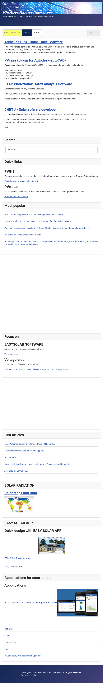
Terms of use (10, 642)
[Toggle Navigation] (3, 23)
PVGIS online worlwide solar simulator (22, 181)
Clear (37, 32)
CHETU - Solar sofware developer (30, 110)
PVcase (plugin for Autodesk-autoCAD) (35, 60)
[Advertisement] (23, 391)
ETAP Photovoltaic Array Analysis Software (38, 84)
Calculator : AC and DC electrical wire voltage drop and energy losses (36, 369)
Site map (8, 629)
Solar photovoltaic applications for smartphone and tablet (51, 602)
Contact (8, 635)
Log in (7, 649)
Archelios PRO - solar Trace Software (33, 42)
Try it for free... (11, 354)
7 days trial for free (13, 566)
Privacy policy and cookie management (22, 656)
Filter (27, 32)
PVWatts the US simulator (16, 196)
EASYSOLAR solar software (17, 558)
